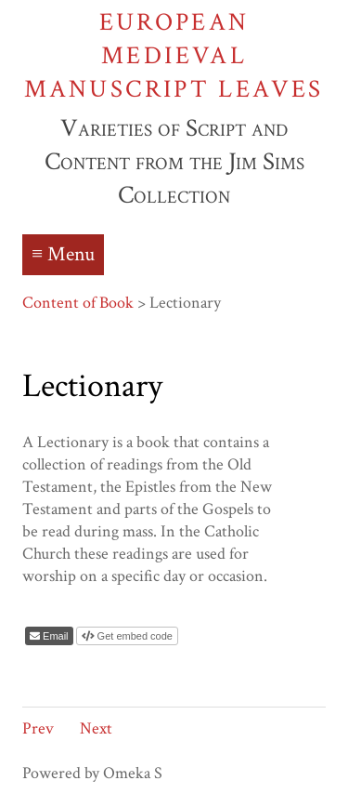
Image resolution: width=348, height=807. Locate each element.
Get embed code (134, 636)
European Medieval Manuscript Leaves (173, 55)
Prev (38, 728)
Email (54, 636)
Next (96, 728)
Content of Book (78, 302)
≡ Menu (63, 254)
